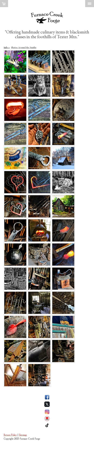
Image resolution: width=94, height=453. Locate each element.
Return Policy (10, 434)
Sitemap (23, 434)
